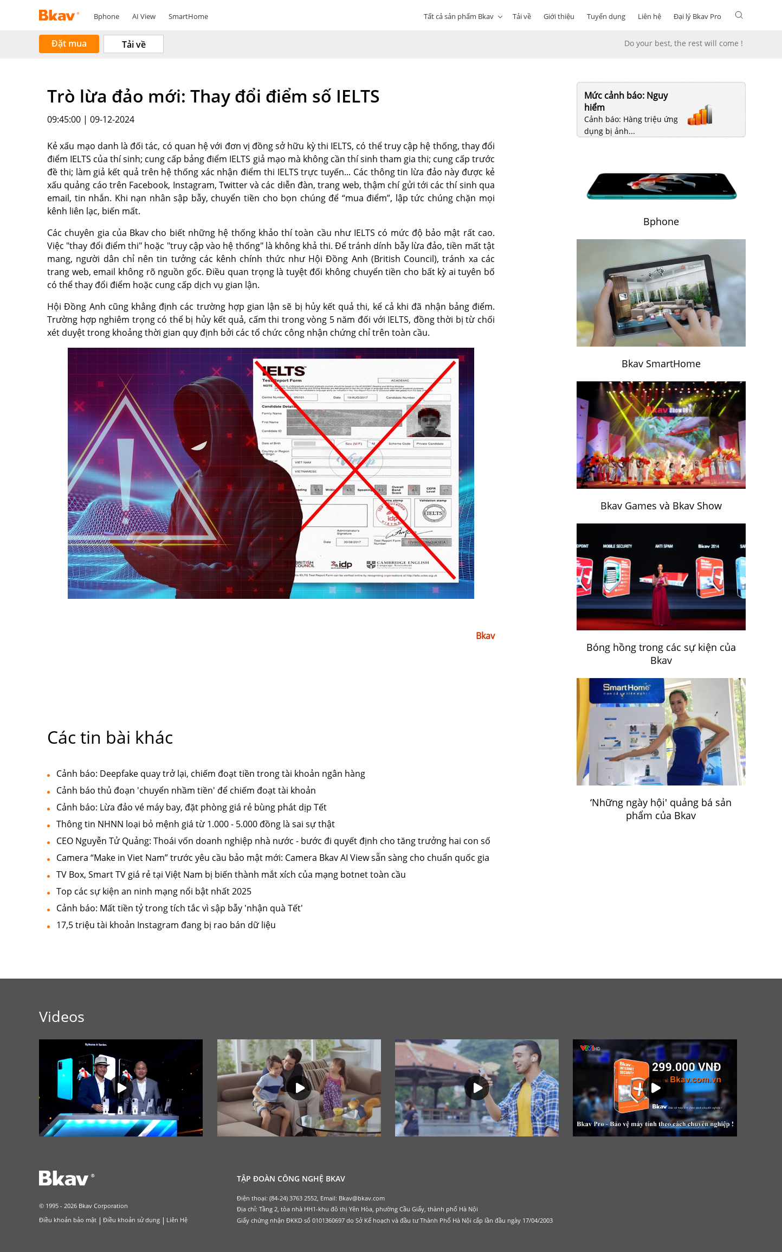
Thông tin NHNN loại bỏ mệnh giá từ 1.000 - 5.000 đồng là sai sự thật (195, 824)
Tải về (522, 16)
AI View (144, 16)
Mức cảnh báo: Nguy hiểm (626, 101)
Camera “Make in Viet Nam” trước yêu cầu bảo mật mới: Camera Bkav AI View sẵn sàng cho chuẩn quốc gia (272, 858)
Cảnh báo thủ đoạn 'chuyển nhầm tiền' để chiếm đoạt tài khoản (186, 790)
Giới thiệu (559, 16)
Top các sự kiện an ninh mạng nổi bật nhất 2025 (153, 891)
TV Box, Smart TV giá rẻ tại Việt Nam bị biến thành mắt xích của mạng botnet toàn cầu (231, 874)
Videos (62, 1016)
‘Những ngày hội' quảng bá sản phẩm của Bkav (661, 809)
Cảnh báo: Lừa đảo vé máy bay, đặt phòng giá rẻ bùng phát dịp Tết (191, 807)
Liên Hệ (177, 1220)
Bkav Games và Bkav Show (661, 505)
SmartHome (188, 16)
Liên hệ (649, 16)
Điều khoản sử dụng (131, 1220)
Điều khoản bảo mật (67, 1220)
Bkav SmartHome (661, 363)
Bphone (106, 16)
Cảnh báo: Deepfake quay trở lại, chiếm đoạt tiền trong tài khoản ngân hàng (210, 774)
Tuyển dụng (606, 16)
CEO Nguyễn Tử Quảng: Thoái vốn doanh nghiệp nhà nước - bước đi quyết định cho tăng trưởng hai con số (273, 841)
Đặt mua (69, 43)
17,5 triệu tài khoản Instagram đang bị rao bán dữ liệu (166, 925)
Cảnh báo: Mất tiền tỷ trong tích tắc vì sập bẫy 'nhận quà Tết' (179, 908)
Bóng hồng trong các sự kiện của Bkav (661, 654)
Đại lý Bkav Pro (697, 16)
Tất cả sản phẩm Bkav (459, 16)
